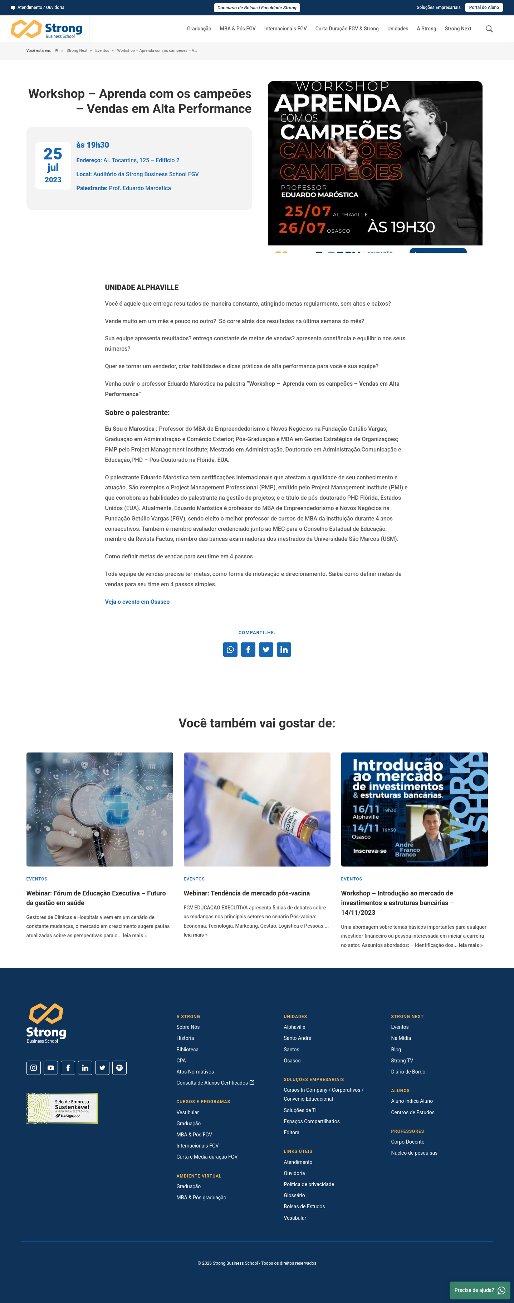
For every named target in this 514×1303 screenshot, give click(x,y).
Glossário (294, 1195)
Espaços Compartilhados (312, 1121)
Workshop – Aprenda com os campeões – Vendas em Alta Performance (157, 50)
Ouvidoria (294, 1173)
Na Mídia (401, 1038)
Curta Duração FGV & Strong (347, 28)
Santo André (297, 1038)
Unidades (397, 28)
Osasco (292, 1060)
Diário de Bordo (408, 1072)
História (185, 1038)
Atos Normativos (195, 1072)
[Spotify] (119, 1068)
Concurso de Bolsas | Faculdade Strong (257, 7)
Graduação (199, 28)
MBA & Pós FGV (238, 28)
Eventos (101, 50)
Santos (291, 1049)
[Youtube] (51, 1068)
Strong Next (458, 28)
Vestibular (188, 1112)
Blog (396, 1049)
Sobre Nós (188, 1027)
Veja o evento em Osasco (137, 601)
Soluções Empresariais (439, 7)
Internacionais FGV (285, 28)
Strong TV (402, 1060)
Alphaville (294, 1027)
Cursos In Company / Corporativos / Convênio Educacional (324, 1094)
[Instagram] (33, 1068)
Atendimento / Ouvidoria (37, 7)
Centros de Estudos (413, 1112)
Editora (292, 1132)
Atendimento (298, 1162)
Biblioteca (188, 1049)
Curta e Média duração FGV (207, 1157)
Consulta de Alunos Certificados (215, 1083)
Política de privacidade (309, 1184)
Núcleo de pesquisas (414, 1153)
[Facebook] (68, 1068)
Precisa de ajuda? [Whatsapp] (480, 1290)
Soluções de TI (300, 1110)
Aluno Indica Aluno (412, 1101)
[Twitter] (102, 1068)
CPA (181, 1060)
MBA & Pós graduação (201, 1197)
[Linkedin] (85, 1068)
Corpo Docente (408, 1142)
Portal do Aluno (484, 7)
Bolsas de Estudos (304, 1206)
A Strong (426, 28)
